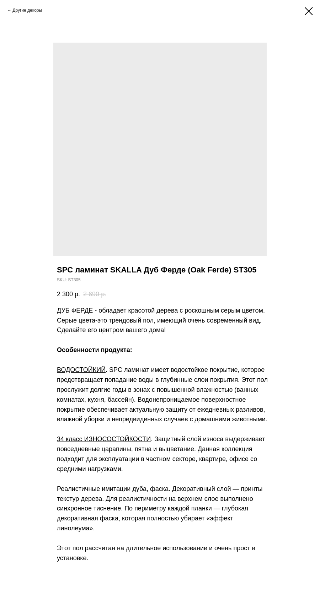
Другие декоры (27, 10)
